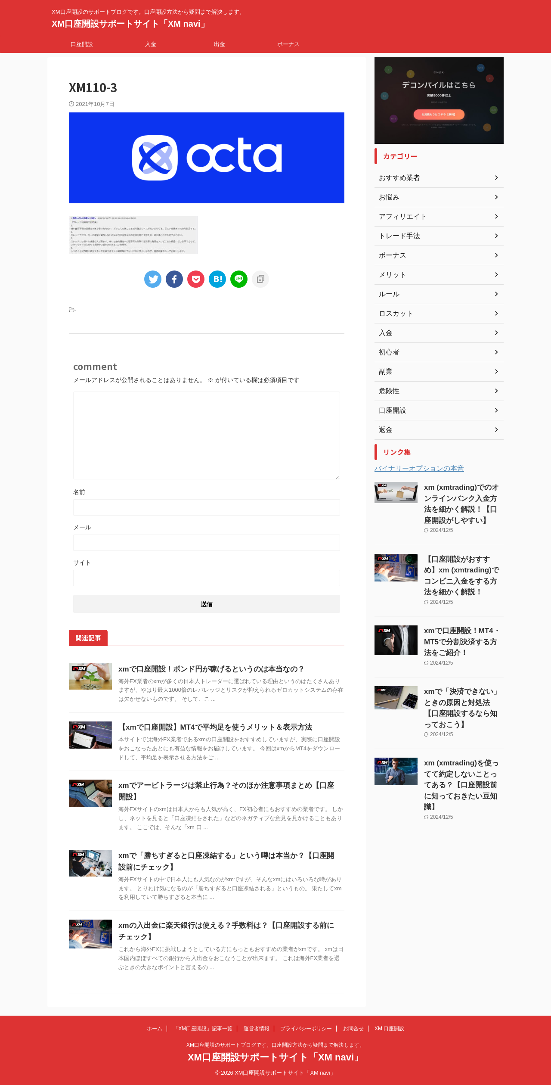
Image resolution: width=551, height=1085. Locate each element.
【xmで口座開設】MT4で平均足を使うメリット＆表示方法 (209, 727)
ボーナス (288, 44)
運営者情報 (256, 1029)
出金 (219, 44)
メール (82, 527)
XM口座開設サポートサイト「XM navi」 (130, 23)
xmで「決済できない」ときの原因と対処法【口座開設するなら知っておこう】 (463, 677)
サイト (82, 562)
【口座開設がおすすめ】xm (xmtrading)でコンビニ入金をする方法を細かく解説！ (462, 563)
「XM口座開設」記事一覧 (202, 1029)
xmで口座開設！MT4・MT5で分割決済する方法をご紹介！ (462, 620)
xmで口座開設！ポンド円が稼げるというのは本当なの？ (206, 669)
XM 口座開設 (389, 1029)
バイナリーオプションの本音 (419, 468)
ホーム (154, 1029)
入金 (150, 44)
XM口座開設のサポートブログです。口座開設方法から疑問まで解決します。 (275, 1045)
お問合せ (353, 1029)
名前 (79, 491)
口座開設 (82, 44)
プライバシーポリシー (306, 1029)
